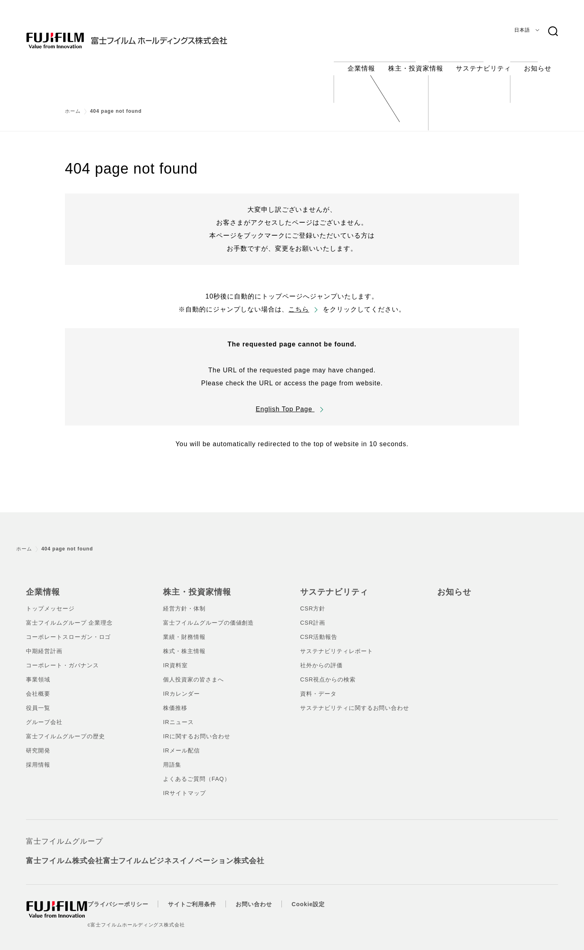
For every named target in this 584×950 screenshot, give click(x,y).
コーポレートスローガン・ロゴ (68, 629)
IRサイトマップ (184, 785)
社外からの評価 (321, 657)
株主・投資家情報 (194, 584)
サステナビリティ (331, 584)
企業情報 (41, 584)
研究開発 (38, 742)
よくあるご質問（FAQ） (196, 771)
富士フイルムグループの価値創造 (208, 615)
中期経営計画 (44, 643)
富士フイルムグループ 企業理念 (69, 615)
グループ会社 (44, 714)
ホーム (73, 104)
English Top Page (285, 402)
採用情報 (38, 757)
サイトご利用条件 (208, 896)
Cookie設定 (324, 896)
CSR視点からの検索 (328, 671)
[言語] (525, 30)
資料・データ (318, 686)
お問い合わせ (270, 896)
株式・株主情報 (184, 643)
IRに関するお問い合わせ (196, 728)
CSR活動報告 (318, 629)
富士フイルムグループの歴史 (65, 728)
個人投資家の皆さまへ (193, 671)
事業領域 (38, 671)
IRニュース (178, 714)
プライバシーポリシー (134, 896)
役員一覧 (38, 700)
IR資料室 (175, 657)
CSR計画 (312, 615)
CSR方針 (312, 601)
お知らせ (452, 584)
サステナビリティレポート (336, 643)
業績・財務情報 (184, 629)
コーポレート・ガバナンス (62, 657)
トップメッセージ (50, 601)
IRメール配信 (181, 742)
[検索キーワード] (553, 31)
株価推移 (175, 700)
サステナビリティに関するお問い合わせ (354, 700)
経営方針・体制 (184, 601)
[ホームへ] (143, 34)
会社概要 (38, 686)
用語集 (172, 757)
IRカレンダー (181, 686)
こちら (298, 302)
